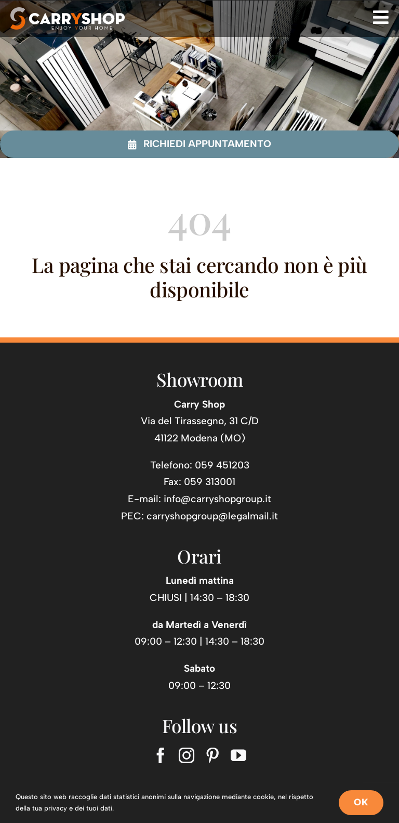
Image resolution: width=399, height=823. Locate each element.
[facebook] (160, 755)
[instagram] (186, 755)
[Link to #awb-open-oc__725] (381, 17)
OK (361, 802)
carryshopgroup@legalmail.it (212, 516)
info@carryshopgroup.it (217, 499)
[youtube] (238, 755)
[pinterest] (212, 755)
